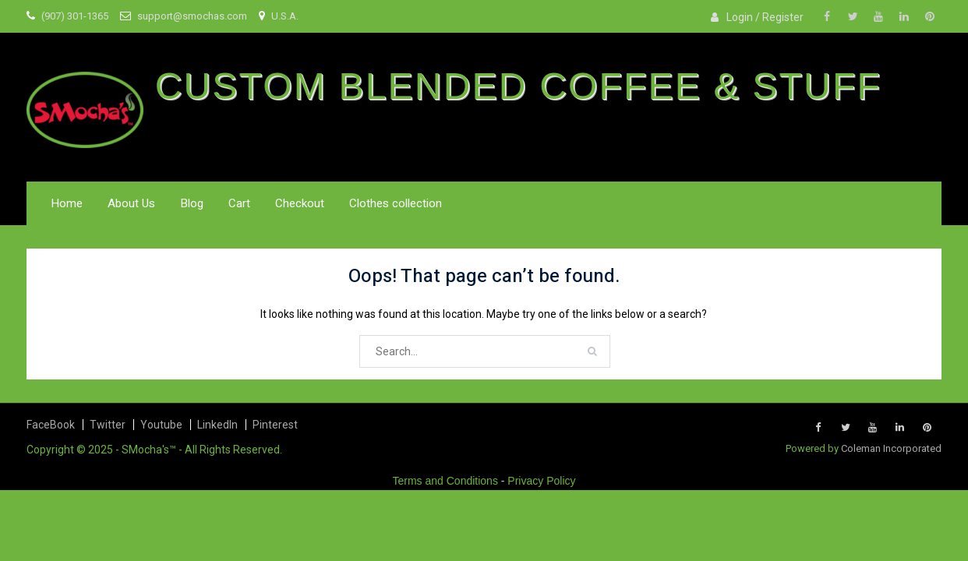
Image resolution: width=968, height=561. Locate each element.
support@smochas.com (192, 16)
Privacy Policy (541, 481)
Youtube (161, 424)
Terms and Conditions (445, 481)
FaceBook (50, 424)
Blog (191, 203)
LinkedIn (217, 424)
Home (67, 203)
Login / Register (765, 17)
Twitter (107, 424)
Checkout (299, 203)
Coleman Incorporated (891, 448)
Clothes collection (395, 203)
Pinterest (275, 424)
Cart (239, 203)
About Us (131, 203)
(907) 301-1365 (74, 16)
